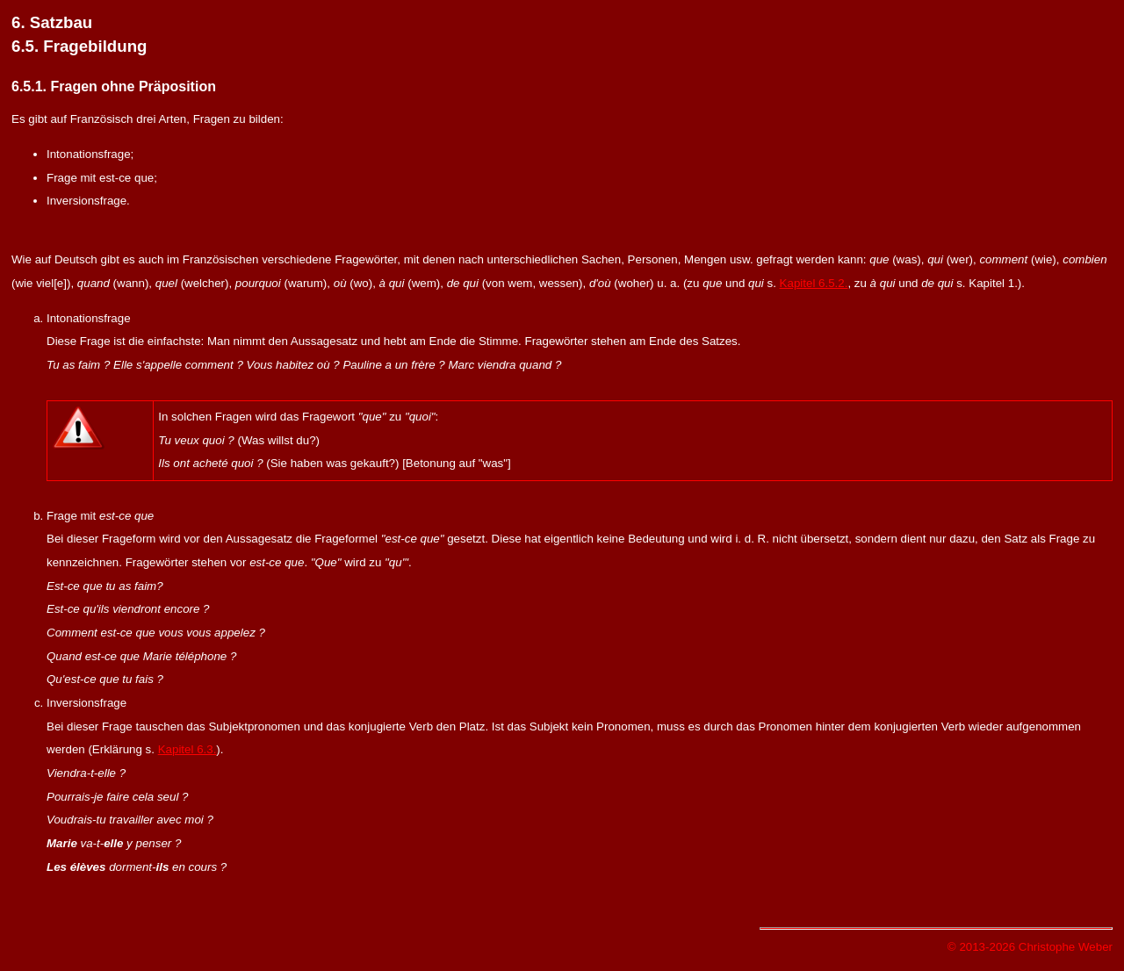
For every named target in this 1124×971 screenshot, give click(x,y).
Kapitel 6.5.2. (814, 283)
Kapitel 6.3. (187, 749)
